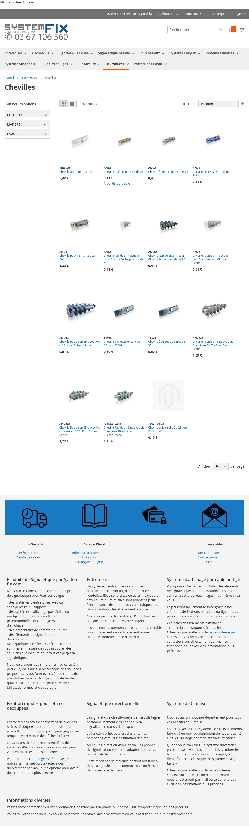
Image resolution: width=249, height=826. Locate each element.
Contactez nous (29, 557)
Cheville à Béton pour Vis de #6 (124, 171)
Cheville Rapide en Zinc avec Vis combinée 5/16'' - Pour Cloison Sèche (79, 431)
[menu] (124, 59)
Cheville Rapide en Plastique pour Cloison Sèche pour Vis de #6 (123, 259)
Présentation (29, 552)
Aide (208, 562)
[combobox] (196, 29)
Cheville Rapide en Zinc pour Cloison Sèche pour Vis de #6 (166, 257)
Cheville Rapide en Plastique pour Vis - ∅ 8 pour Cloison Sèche (211, 259)
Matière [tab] (13, 124)
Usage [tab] (12, 134)
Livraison (89, 557)
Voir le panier (208, 557)
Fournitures (30, 77)
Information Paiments (88, 552)
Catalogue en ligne (88, 562)
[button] (238, 14)
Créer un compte (213, 14)
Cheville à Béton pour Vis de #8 (168, 171)
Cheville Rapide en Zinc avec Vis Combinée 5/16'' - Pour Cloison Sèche (213, 345)
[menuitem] (14, 53)
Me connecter (208, 552)
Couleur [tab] (14, 115)
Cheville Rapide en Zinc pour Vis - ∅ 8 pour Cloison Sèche (79, 343)
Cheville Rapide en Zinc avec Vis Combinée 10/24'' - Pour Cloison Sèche (124, 431)
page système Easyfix (53, 759)
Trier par (189, 103)
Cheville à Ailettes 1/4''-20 (76, 171)
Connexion (184, 14)
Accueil (9, 77)
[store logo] (36, 33)
